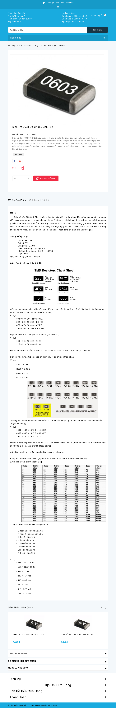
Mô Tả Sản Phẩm (17, 200)
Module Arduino (18, 668)
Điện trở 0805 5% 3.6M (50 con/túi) (77, 634)
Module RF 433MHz (19, 654)
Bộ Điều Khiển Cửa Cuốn (22, 661)
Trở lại (102, 607)
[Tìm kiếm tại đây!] (58, 30)
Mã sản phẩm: (18, 134)
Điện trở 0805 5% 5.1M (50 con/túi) (29, 634)
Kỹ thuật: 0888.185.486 (73, 21)
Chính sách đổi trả (39, 200)
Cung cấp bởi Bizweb (47, 705)
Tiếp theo (106, 607)
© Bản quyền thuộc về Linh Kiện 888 (23, 705)
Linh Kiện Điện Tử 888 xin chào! (60, 3)
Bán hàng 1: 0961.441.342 (74, 16)
